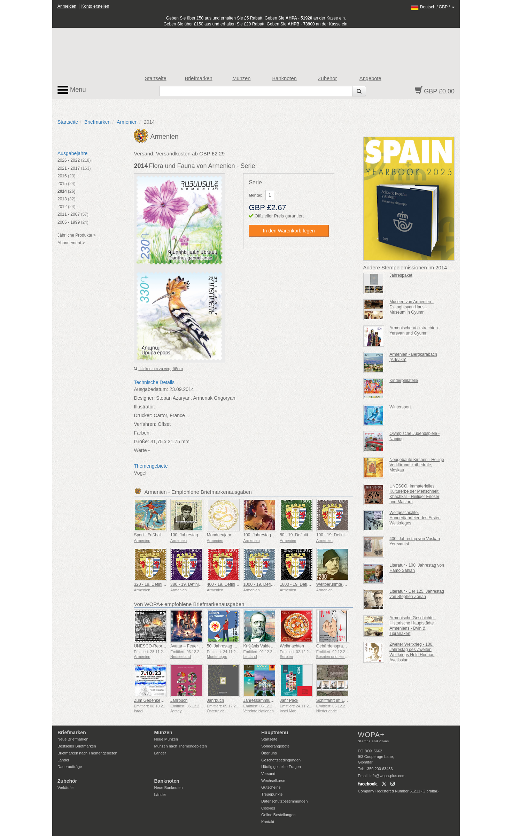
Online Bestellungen (278, 815)
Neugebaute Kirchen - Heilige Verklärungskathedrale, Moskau (416, 465)
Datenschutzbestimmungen (284, 801)
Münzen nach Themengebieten (180, 746)
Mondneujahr (219, 534)
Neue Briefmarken (72, 739)
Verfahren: (145, 424)
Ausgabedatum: (151, 389)
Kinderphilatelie (403, 380)
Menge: (255, 195)
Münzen (241, 78)
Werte (140, 450)
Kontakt (267, 822)
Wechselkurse (273, 781)
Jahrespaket (400, 275)
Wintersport (400, 407)
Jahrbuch (178, 700)
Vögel (140, 473)
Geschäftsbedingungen (281, 760)
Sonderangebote (275, 746)
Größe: (141, 441)
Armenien (127, 122)
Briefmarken (198, 78)
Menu (71, 90)
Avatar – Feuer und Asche (194, 646)
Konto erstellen (95, 6)
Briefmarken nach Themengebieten (87, 753)
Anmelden (66, 6)
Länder (63, 760)
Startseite (155, 78)
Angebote (370, 78)
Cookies (268, 808)
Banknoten (284, 78)
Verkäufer (65, 787)
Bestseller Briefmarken (76, 746)
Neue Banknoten (168, 787)
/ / (433, 7)
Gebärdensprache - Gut (338, 646)
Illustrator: (144, 406)
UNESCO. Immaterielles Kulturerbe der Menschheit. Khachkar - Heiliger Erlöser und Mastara (414, 494)
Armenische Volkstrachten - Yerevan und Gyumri (414, 330)
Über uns (269, 753)
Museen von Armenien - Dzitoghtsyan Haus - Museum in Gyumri (411, 307)
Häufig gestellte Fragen (281, 767)
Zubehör (327, 78)
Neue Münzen (166, 739)
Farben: (142, 433)
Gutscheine (271, 787)
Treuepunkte (271, 794)
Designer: (144, 398)
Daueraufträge (69, 767)
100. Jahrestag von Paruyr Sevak (201, 534)
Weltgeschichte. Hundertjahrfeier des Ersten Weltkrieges (415, 518)
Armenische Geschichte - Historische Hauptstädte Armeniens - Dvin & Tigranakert (412, 625)
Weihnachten (292, 646)
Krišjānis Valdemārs (261, 646)
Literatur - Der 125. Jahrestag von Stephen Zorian (416, 594)
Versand (268, 774)
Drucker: (143, 415)
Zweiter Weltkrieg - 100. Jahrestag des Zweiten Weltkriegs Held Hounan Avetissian (411, 652)
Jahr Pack (289, 700)
